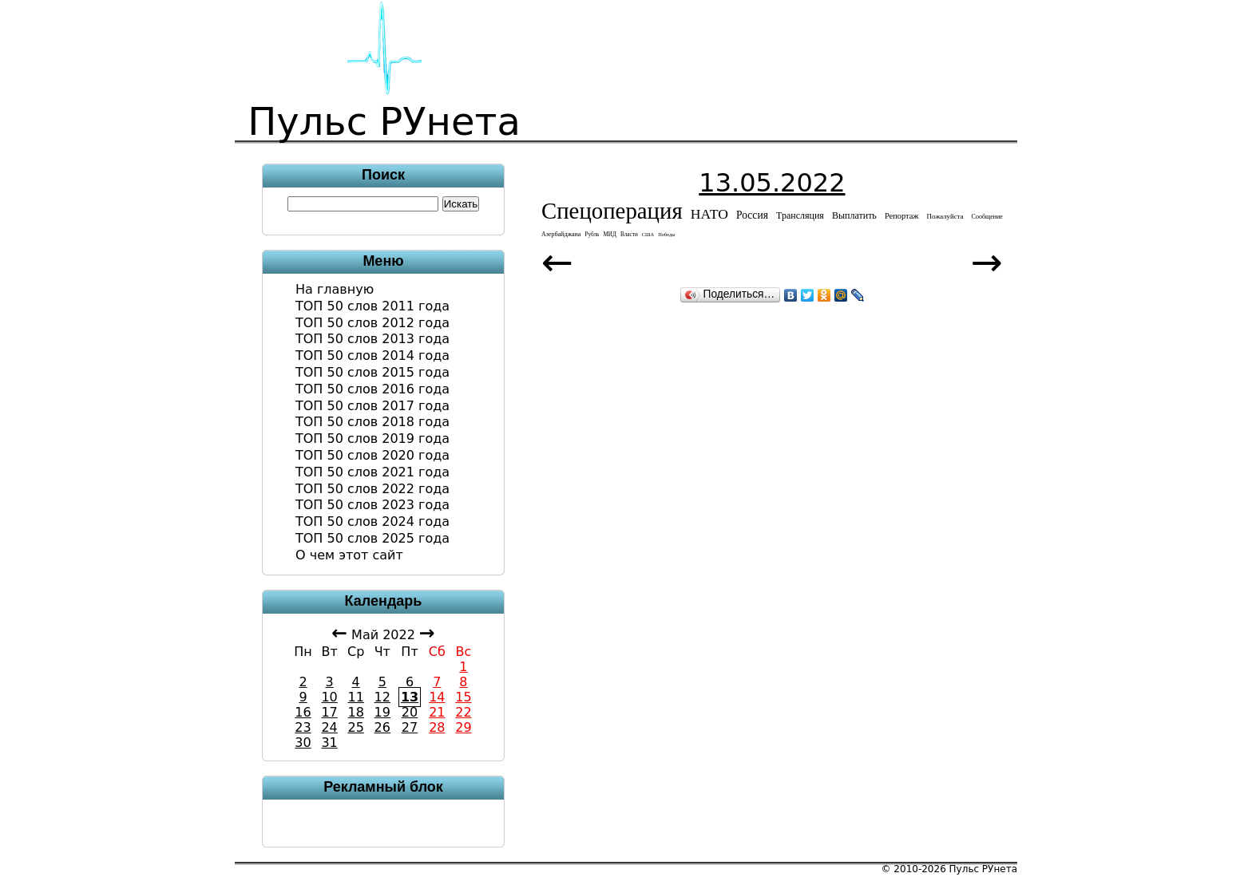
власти (629, 234)
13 (409, 697)
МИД (609, 234)
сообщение (987, 216)
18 (356, 712)
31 (329, 742)
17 (329, 712)
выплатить (854, 215)
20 (410, 712)
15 (463, 697)
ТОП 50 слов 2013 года (372, 338)
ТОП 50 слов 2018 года (372, 421)
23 (303, 727)
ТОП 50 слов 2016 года (372, 389)
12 (382, 697)
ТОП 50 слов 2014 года (372, 355)
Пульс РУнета (983, 869)
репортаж (902, 215)
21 (437, 712)
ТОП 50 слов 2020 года (372, 455)
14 (437, 697)
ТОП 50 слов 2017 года (372, 405)
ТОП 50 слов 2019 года (372, 438)
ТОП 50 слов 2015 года (372, 372)
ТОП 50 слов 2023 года (372, 504)
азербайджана (560, 234)
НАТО (709, 214)
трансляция (800, 215)
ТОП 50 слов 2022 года (372, 488)
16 (303, 712)
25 (356, 727)
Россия (752, 215)
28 (437, 727)
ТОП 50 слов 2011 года (372, 306)
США (648, 234)
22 (463, 712)
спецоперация (612, 210)
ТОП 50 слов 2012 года (372, 322)
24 (329, 727)
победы (666, 234)
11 (356, 697)
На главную (334, 289)
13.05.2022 (772, 183)
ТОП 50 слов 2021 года (372, 472)
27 (410, 727)
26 (382, 727)
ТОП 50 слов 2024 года (372, 521)
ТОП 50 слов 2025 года (372, 538)
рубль (591, 234)
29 (463, 727)
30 (303, 742)
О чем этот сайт (349, 555)
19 (382, 712)
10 (329, 697)
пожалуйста (945, 216)
